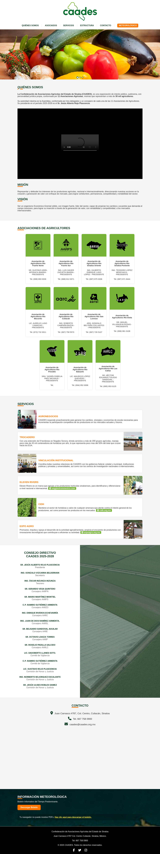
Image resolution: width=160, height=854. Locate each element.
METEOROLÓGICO (128, 25)
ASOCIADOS (51, 25)
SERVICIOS (68, 25)
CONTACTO (105, 25)
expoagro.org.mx (90, 532)
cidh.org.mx (104, 510)
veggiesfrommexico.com (62, 488)
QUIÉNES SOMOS (30, 25)
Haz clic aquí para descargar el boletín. (73, 817)
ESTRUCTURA (87, 25)
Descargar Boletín (29, 807)
